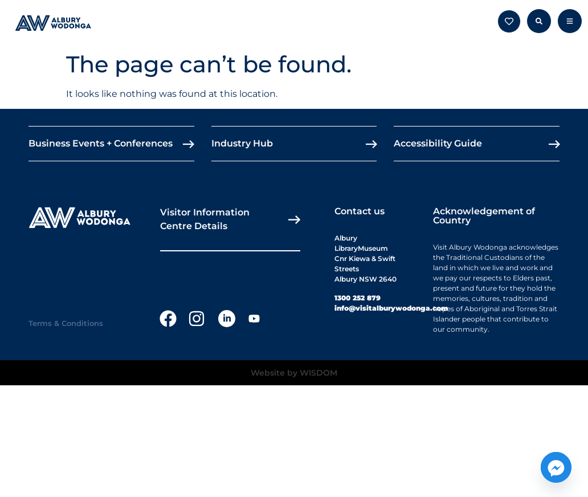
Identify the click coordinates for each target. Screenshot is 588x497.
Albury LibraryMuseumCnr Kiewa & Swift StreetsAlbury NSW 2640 (365, 258)
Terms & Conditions (65, 323)
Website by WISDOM (294, 373)
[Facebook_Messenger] (556, 467)
